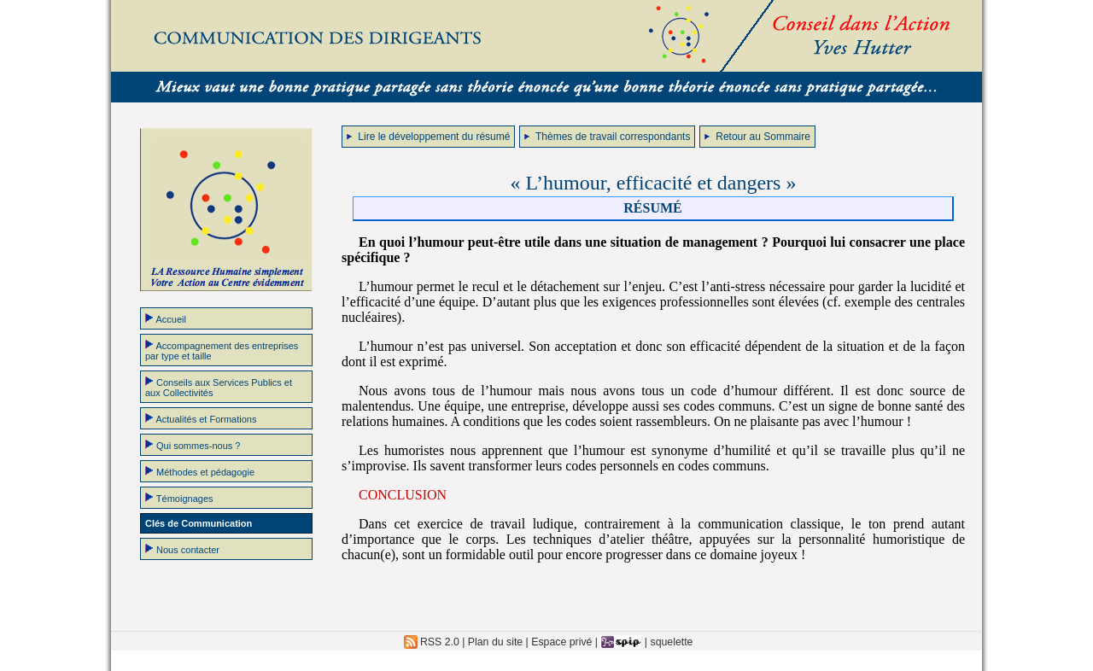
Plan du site (495, 642)
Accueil (165, 318)
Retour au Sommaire (757, 137)
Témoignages (179, 498)
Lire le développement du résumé (428, 137)
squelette (672, 642)
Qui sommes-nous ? (192, 445)
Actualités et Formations (200, 418)
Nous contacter (182, 549)
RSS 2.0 (431, 642)
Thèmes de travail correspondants (607, 137)
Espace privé (561, 642)
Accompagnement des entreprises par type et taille (221, 350)
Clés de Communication (198, 523)
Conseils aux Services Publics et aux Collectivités (218, 387)
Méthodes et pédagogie (199, 471)
